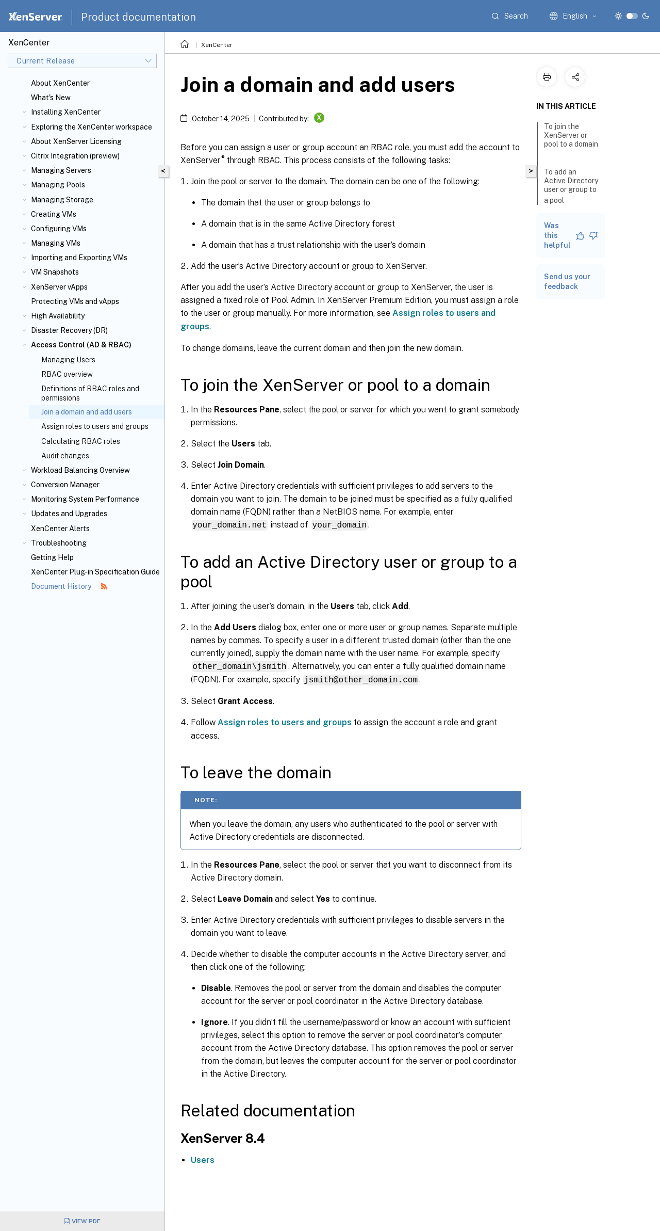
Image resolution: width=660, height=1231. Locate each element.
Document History (69, 586)
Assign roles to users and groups (94, 426)
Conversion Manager (65, 485)
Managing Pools (58, 185)
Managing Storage (62, 200)
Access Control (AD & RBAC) (81, 345)
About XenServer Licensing (76, 141)
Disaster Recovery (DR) (69, 330)
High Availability (58, 316)
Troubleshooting (59, 543)
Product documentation (138, 17)
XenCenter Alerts (60, 528)
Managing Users (68, 360)
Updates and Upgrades (69, 513)
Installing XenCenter (66, 112)
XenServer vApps (59, 287)
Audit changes (65, 456)
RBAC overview (67, 374)
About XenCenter (60, 83)
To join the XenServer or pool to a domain (571, 139)
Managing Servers (61, 170)
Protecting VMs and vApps (75, 301)
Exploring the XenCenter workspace (91, 127)
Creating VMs (53, 214)
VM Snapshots (55, 272)
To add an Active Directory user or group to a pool (571, 186)
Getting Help (52, 557)
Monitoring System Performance (85, 499)
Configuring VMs (59, 229)
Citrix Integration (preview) (75, 156)
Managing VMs (55, 243)
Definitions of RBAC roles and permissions (90, 393)
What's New (51, 97)
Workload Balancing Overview (80, 470)
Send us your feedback (567, 282)
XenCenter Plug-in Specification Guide (95, 572)
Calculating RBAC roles (80, 441)
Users (202, 1158)
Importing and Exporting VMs (79, 257)
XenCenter (217, 45)
